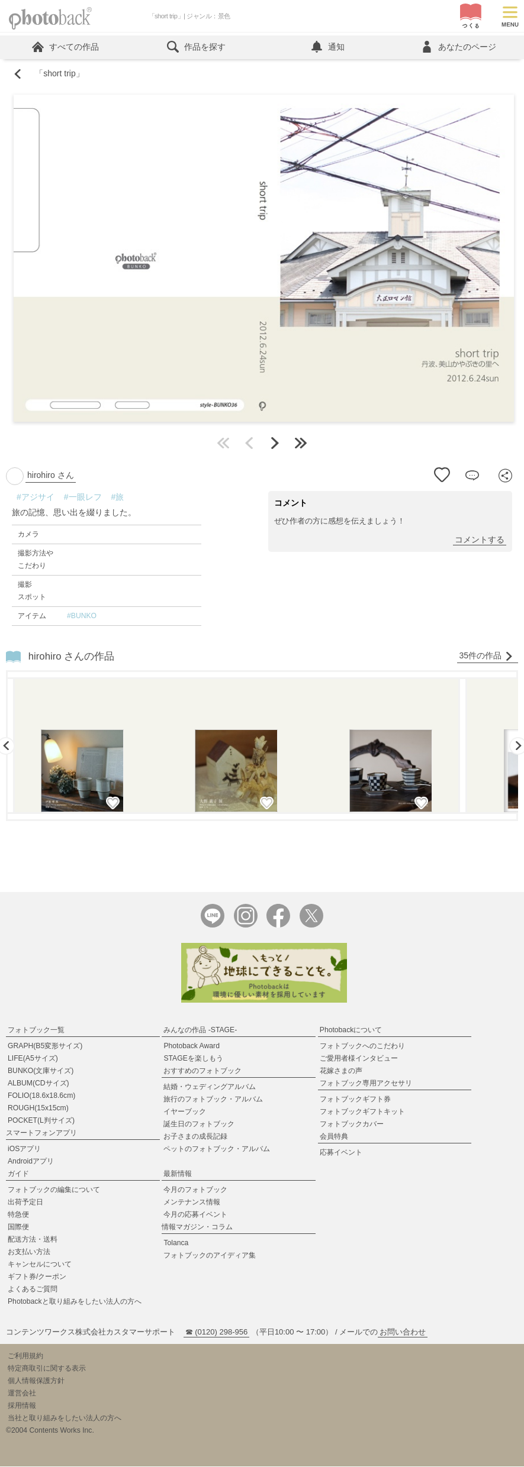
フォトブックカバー (352, 1124)
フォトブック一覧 (36, 1030)
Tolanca (175, 1243)
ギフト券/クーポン (37, 1277)
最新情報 (177, 1174)
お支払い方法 (29, 1252)
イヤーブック (184, 1112)
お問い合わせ (403, 1332)
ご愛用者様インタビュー (359, 1059)
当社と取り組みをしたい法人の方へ (64, 1418)
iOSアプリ (24, 1149)
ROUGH (38, 1108)
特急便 (18, 1215)
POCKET (41, 1121)
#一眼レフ (83, 498)
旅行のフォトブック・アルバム (213, 1100)
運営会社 (22, 1394)
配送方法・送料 (32, 1240)
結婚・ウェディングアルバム (209, 1087)
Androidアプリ (31, 1162)
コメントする (479, 540)
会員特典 (334, 1137)
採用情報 (22, 1406)
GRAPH (45, 1046)
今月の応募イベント (195, 1215)
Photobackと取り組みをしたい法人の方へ (75, 1302)
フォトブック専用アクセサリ (366, 1084)
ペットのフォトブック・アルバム (216, 1149)
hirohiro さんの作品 (71, 657)
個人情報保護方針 (36, 1381)
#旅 (117, 498)
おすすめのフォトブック (202, 1071)
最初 (223, 444)
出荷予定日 (25, 1202)
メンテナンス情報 (191, 1202)
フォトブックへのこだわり (362, 1046)
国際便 (18, 1227)
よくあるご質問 (32, 1289)
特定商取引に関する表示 (47, 1369)
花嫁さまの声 (341, 1071)
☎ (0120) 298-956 (216, 1332)
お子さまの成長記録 (195, 1137)
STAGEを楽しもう (193, 1059)
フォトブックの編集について (54, 1190)
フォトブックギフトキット (362, 1112)
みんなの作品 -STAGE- (200, 1030)
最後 (301, 444)
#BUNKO (82, 617)
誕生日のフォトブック (198, 1124)
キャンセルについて (40, 1265)
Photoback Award (191, 1046)
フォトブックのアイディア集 (209, 1256)
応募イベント (341, 1153)
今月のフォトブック (195, 1190)
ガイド (18, 1174)
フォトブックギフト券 (355, 1100)
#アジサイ (35, 498)
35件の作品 (486, 657)
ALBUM (38, 1084)
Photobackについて (351, 1030)
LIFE (33, 1059)
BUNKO (40, 1071)
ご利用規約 (25, 1356)
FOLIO (41, 1096)
